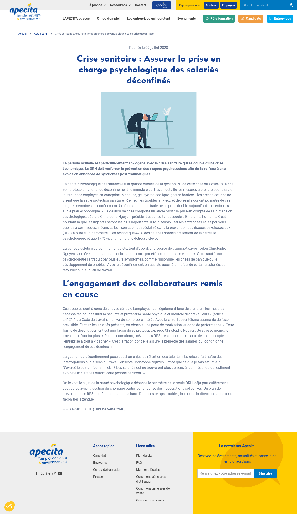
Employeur (228, 5)
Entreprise (100, 462)
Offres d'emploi (108, 19)
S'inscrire (265, 473)
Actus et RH (41, 33)
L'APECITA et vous (76, 19)
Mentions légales (148, 469)
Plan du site (144, 455)
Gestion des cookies (150, 500)
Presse (98, 476)
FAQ (139, 462)
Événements (186, 19)
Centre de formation (107, 469)
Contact (140, 5)
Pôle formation (219, 18)
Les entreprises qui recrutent (148, 19)
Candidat (211, 5)
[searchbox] (261, 5)
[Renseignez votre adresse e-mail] (225, 473)
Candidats (251, 18)
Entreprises (280, 18)
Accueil (22, 33)
